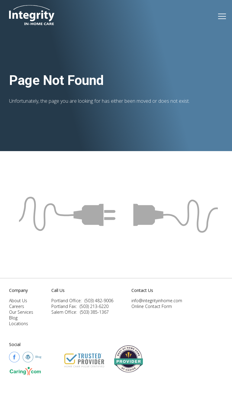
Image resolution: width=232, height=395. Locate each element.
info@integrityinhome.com (156, 300)
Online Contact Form (151, 306)
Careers (16, 306)
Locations (18, 323)
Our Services (21, 312)
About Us (18, 300)
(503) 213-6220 (94, 306)
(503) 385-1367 (94, 312)
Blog (13, 318)
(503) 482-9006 (99, 300)
